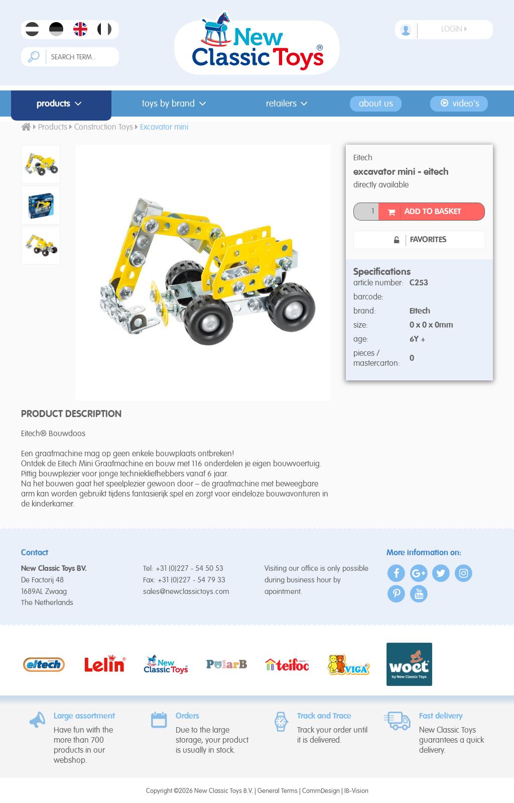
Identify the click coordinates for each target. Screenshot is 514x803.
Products (61, 103)
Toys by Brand (176, 103)
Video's (459, 103)
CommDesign (321, 791)
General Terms (278, 791)
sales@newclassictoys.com (186, 591)
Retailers (289, 103)
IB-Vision (356, 791)
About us (376, 103)
